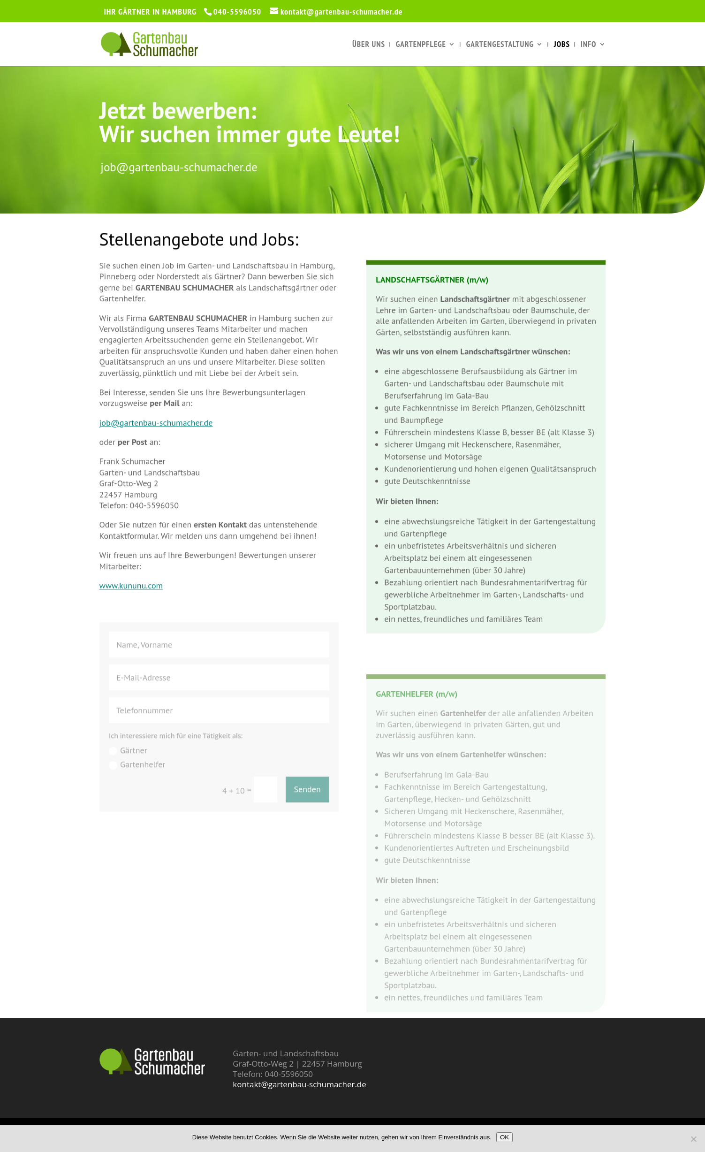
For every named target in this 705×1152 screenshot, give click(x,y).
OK (504, 1137)
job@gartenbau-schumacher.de (193, 167)
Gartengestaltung (500, 45)
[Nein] (693, 1139)
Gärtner (128, 762)
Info (589, 45)
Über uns (368, 45)
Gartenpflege (421, 45)
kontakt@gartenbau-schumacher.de (299, 1084)
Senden (307, 802)
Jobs (562, 45)
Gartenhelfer (137, 777)
